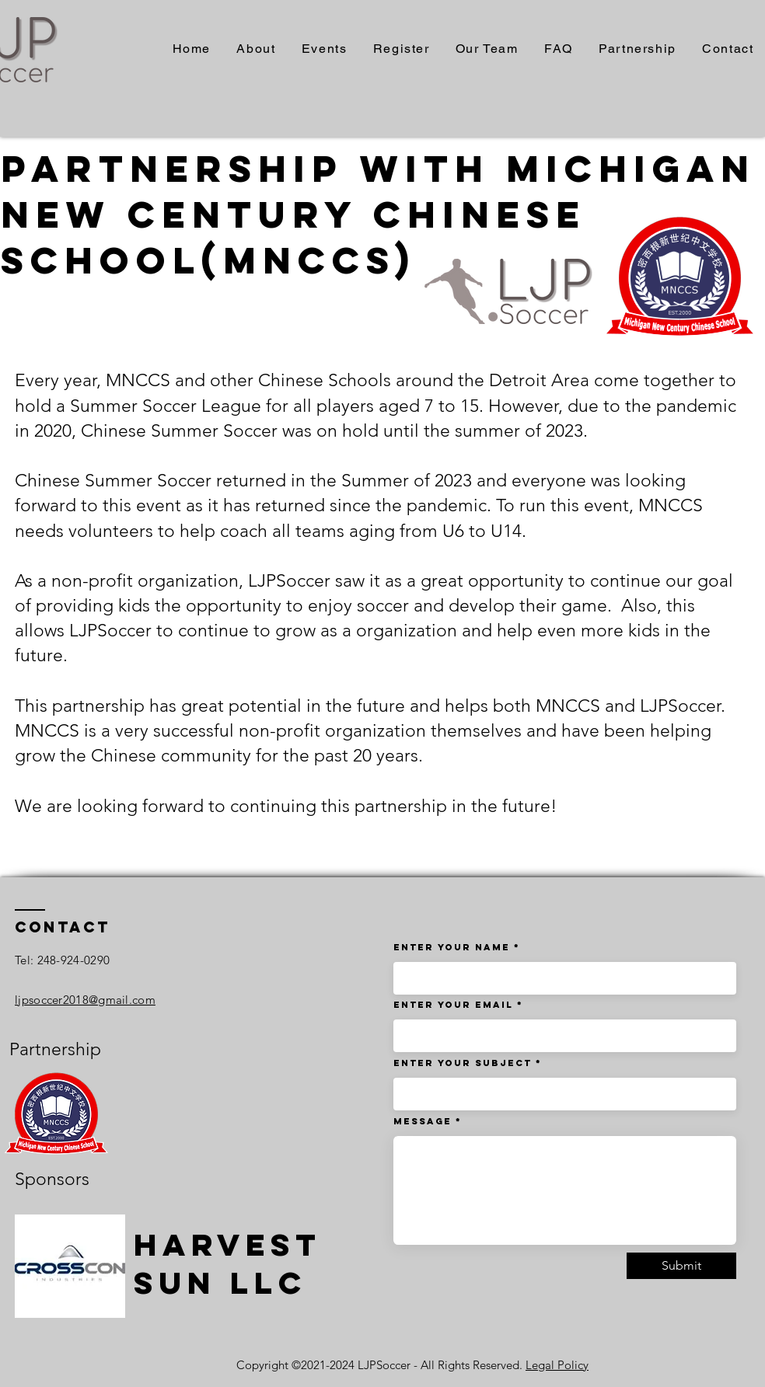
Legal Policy (557, 1364)
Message (422, 1121)
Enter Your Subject (462, 1063)
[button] (324, 49)
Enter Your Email (453, 1005)
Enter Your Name (453, 947)
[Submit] (681, 1266)
